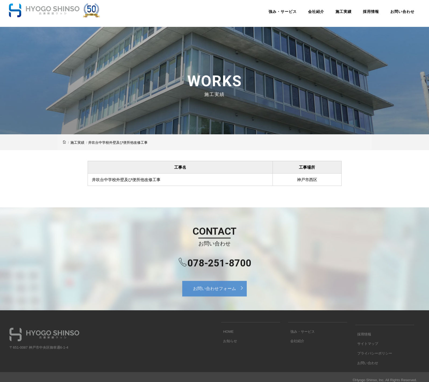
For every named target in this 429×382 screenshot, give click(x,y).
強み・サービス (270, 14)
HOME (226, 340)
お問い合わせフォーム (219, 295)
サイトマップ (365, 357)
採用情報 (358, 14)
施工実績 (331, 14)
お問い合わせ (390, 14)
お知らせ (228, 348)
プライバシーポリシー (372, 365)
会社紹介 (303, 14)
